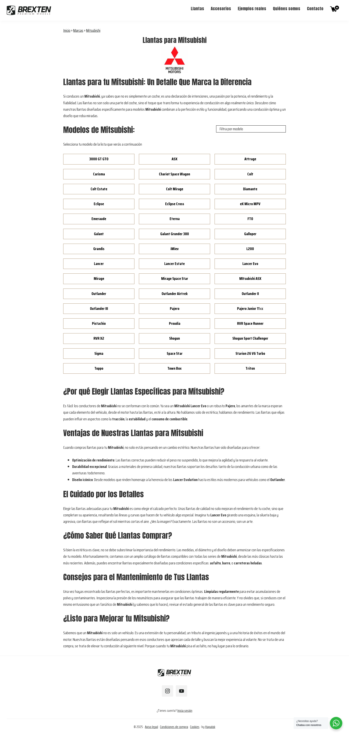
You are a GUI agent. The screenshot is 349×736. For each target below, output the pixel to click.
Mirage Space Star (174, 278)
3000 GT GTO (98, 159)
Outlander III (99, 308)
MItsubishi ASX (250, 278)
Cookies (194, 727)
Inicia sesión (184, 710)
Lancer (99, 264)
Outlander (98, 294)
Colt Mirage (174, 189)
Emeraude (98, 219)
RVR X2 (98, 338)
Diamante (250, 189)
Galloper (250, 234)
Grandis (98, 249)
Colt (250, 174)
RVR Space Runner (250, 323)
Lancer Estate (174, 264)
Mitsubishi (93, 30)
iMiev (174, 249)
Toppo (98, 368)
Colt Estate (99, 189)
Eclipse (99, 204)
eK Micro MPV (250, 204)
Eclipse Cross (174, 204)
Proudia (174, 323)
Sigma (98, 353)
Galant (99, 234)
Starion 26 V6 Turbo (250, 353)
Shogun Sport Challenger (250, 338)
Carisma (99, 174)
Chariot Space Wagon (174, 174)
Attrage (250, 159)
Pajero (174, 308)
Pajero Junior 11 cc (250, 308)
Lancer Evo (250, 264)
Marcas (78, 30)
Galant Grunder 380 (174, 234)
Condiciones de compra (174, 727)
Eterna (175, 219)
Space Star (175, 353)
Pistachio (99, 323)
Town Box (174, 368)
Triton (250, 368)
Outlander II (250, 294)
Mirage (99, 278)
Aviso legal (151, 727)
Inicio (66, 30)
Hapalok (210, 727)
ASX (174, 159)
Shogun (174, 338)
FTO (250, 219)
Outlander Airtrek (175, 294)
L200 (250, 249)
